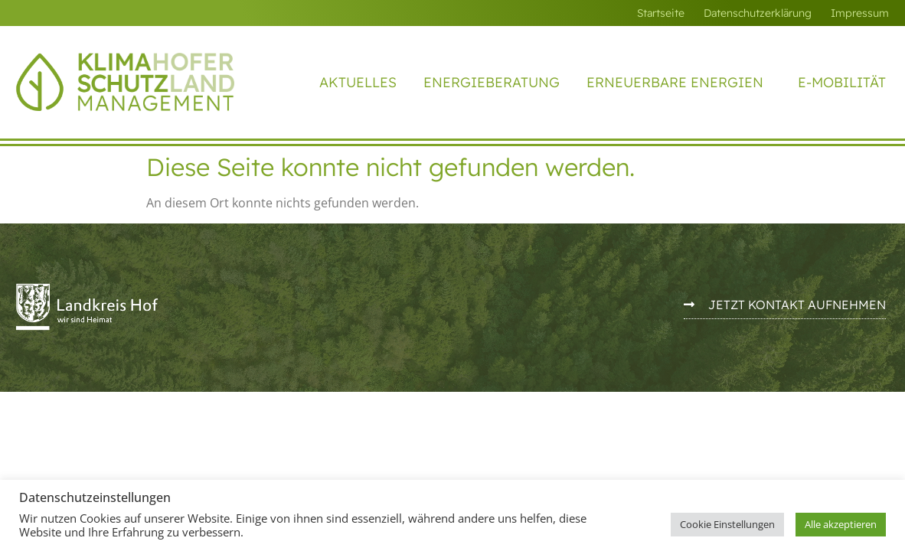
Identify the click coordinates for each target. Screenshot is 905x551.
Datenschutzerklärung (758, 13)
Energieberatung (491, 82)
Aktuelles (358, 82)
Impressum (860, 13)
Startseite (660, 13)
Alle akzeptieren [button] (841, 524)
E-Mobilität (842, 82)
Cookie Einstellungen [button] (727, 524)
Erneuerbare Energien (678, 82)
